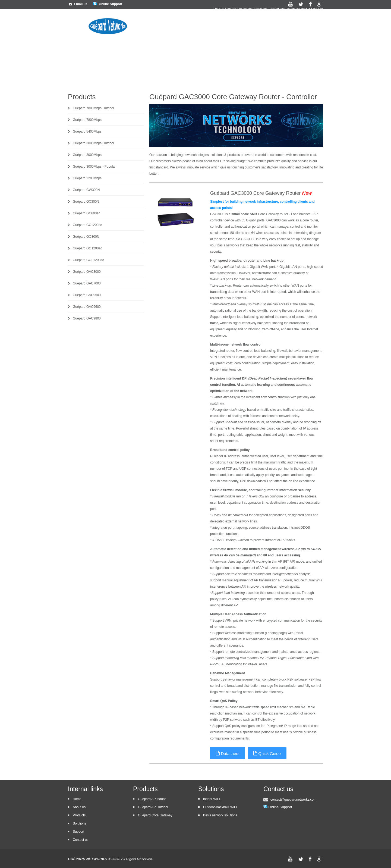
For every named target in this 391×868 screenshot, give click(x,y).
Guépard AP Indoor (152, 799)
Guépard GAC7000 (87, 283)
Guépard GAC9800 (87, 318)
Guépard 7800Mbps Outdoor (93, 108)
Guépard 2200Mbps (87, 178)
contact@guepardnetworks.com (293, 799)
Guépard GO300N (86, 237)
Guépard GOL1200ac (88, 260)
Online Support (110, 4)
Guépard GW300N (86, 190)
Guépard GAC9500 (87, 295)
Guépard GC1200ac (87, 225)
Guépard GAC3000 (87, 272)
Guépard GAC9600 (87, 307)
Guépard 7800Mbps (87, 120)
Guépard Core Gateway (155, 815)
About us (201, 23)
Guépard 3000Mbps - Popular (94, 166)
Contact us (312, 23)
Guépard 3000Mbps (87, 155)
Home (178, 23)
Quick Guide (267, 753)
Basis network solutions (220, 815)
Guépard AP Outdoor (153, 807)
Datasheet (228, 753)
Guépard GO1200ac (87, 248)
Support (283, 23)
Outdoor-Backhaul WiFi (220, 807)
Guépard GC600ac (86, 213)
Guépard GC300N (86, 201)
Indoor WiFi (211, 799)
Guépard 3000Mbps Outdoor (93, 143)
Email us (78, 4)
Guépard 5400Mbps (87, 131)
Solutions (256, 23)
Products (228, 23)
